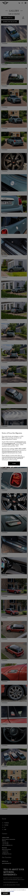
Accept (5, 893)
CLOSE (14, 463)
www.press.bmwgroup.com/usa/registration (12, 457)
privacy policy (11, 891)
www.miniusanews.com (9, 443)
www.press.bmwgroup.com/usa (9, 451)
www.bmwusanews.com (20, 441)
